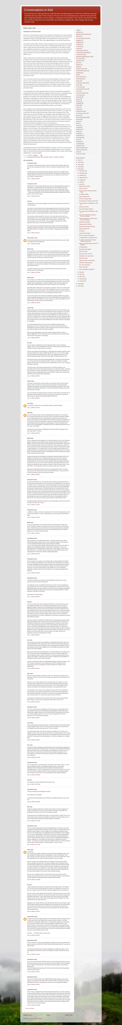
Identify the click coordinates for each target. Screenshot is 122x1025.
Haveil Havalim (80, 76)
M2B (28, 412)
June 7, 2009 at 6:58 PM (33, 474)
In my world (79, 87)
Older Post (68, 1015)
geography (79, 72)
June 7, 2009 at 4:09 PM (33, 376)
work (77, 151)
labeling (78, 101)
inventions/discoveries (81, 89)
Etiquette (78, 64)
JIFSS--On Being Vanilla (85, 198)
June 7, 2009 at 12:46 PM (33, 302)
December (82, 171)
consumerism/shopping (82, 52)
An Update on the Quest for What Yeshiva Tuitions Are (87, 240)
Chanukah (79, 46)
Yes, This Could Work (84, 264)
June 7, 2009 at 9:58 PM (33, 635)
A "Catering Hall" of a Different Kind (88, 237)
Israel (77, 91)
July (80, 182)
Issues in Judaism (53, 157)
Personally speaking (81, 117)
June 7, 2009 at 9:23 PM (33, 573)
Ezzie (28, 403)
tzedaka (78, 141)
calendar (78, 44)
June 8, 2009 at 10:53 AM (33, 801)
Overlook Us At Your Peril (85, 253)
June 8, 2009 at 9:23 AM (33, 717)
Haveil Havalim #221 (84, 228)
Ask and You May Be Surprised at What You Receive (87, 215)
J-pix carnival (79, 95)
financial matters (44, 157)
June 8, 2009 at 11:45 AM (33, 879)
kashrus (78, 99)
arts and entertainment (82, 38)
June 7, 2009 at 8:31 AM (33, 196)
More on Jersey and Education (87, 235)
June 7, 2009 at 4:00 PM (33, 337)
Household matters (81, 83)
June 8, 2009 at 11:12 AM (33, 820)
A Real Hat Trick (83, 188)
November (82, 173)
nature (77, 107)
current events (80, 54)
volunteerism (79, 145)
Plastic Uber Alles (83, 267)
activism (78, 32)
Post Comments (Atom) (36, 1018)
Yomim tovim (79, 153)
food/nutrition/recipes (81, 70)
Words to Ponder (80, 149)
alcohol (78, 36)
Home (48, 1015)
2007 (79, 286)
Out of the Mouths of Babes (86, 209)
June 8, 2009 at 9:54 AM (33, 740)
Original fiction (80, 111)
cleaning (78, 48)
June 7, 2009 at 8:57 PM (33, 553)
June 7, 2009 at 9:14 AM (33, 232)
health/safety (79, 78)
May (80, 272)
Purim (77, 125)
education (78, 60)
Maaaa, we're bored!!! (84, 186)
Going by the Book (84, 206)
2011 (79, 164)
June (80, 184)
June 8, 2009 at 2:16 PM (33, 954)
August (81, 180)
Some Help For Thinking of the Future (88, 201)
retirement (61, 157)
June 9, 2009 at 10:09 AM (33, 1005)
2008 (79, 283)
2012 (79, 162)
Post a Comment (30, 1008)
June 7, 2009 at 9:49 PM (33, 596)
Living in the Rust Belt (84, 233)
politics (78, 121)
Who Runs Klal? (83, 251)
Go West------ (82, 231)
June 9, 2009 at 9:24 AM (33, 984)
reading (78, 127)
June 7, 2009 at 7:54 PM (33, 533)
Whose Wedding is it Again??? (87, 269)
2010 (79, 166)
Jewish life (79, 97)
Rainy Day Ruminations (85, 249)
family (77, 66)
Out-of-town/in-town (81, 113)
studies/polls (79, 135)
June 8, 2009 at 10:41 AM (33, 784)
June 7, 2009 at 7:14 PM (33, 504)
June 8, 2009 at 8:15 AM (33, 668)
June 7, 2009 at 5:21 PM (33, 407)
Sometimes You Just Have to (86, 256)
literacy (78, 105)
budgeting (78, 42)
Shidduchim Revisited (84, 222)
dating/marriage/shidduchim (83, 56)
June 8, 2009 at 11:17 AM (33, 844)
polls (77, 123)
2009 (79, 169)
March (81, 276)
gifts (77, 74)
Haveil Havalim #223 (84, 196)
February (81, 278)
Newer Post (27, 1015)
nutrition (78, 109)
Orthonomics (30, 237)
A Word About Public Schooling (87, 226)
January (81, 281)
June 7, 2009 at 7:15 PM (33, 517)
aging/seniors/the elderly (33, 157)
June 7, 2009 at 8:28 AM (33, 178)
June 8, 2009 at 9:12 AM (33, 701)
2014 (79, 160)
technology (79, 137)
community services (81, 50)
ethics (77, 62)
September (82, 177)
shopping (78, 133)
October (81, 175)
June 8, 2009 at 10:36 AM (33, 774)
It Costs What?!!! (83, 247)
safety (77, 131)
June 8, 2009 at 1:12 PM (33, 911)
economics (79, 58)
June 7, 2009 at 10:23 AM (33, 243)
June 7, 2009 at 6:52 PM (33, 433)
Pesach (78, 119)
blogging (78, 40)
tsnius (77, 139)
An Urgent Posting (83, 194)
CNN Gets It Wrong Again (85, 262)
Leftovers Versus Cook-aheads (87, 260)
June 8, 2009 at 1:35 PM (33, 935)
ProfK (28, 849)
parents (78, 115)
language (78, 103)
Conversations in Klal (38, 10)
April (80, 274)
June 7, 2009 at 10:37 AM (33, 272)
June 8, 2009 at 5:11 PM (33, 971)
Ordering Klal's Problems (85, 224)
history (78, 80)
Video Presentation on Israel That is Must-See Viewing (88, 219)
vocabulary (79, 143)
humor (77, 85)
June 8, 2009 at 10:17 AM (33, 757)
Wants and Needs (80, 147)
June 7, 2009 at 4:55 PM (33, 398)
